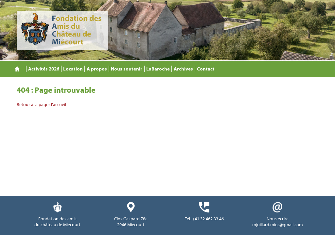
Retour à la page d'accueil (41, 104)
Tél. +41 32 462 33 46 (204, 219)
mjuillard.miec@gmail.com (277, 224)
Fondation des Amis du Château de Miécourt (62, 30)
